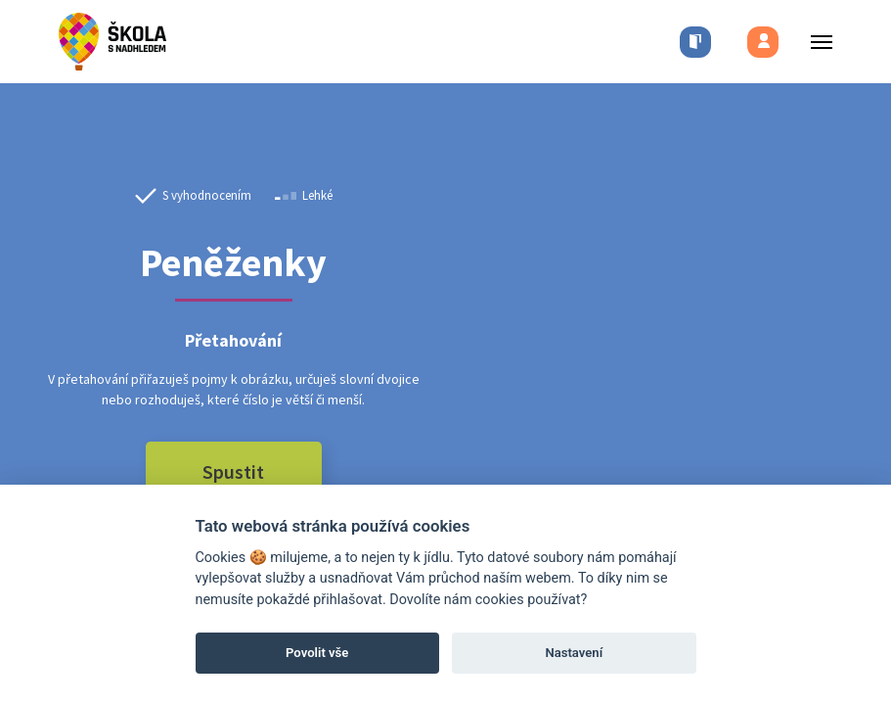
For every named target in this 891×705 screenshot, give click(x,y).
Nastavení (573, 652)
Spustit (233, 471)
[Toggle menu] (815, 41)
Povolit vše (317, 652)
